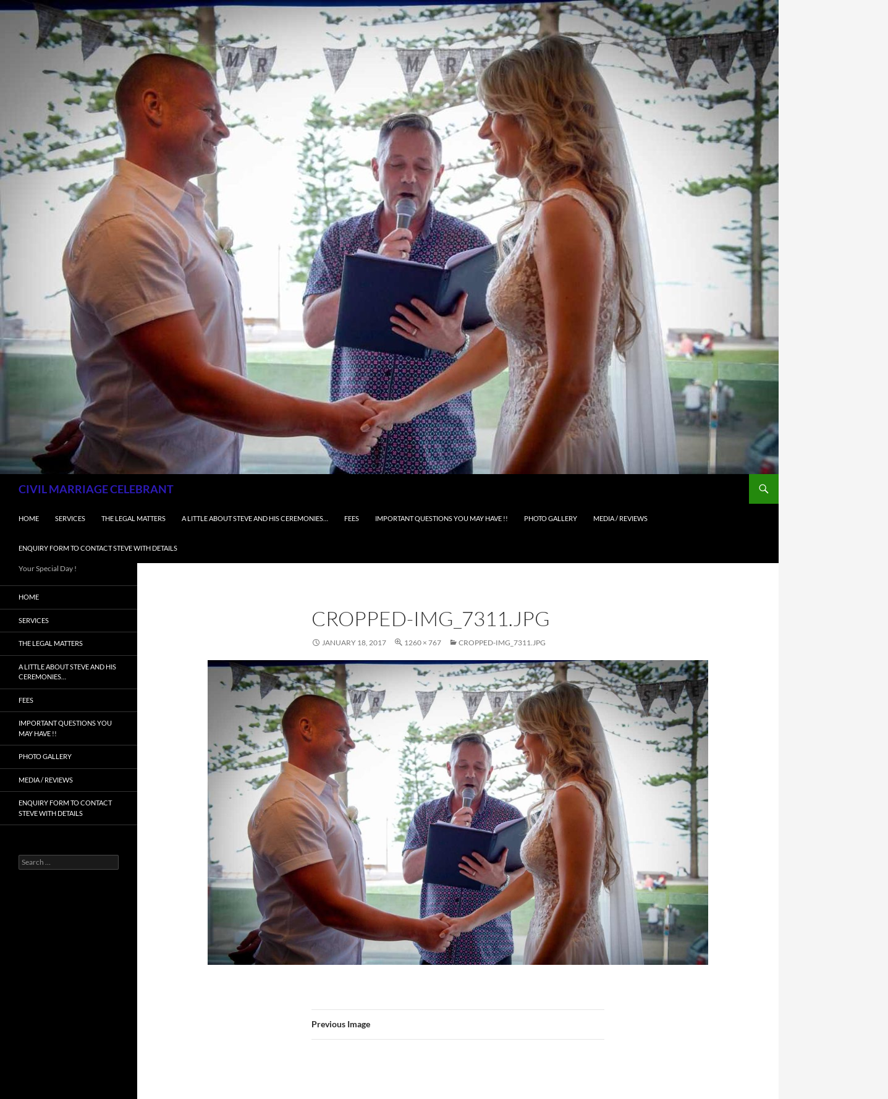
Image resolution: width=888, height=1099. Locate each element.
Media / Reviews (620, 518)
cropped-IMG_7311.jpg (502, 642)
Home (29, 518)
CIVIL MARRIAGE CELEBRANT (96, 489)
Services (70, 518)
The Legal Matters (133, 518)
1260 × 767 (422, 642)
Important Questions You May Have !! (441, 518)
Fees (351, 518)
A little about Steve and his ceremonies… (255, 518)
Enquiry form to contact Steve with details (98, 548)
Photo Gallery (550, 518)
